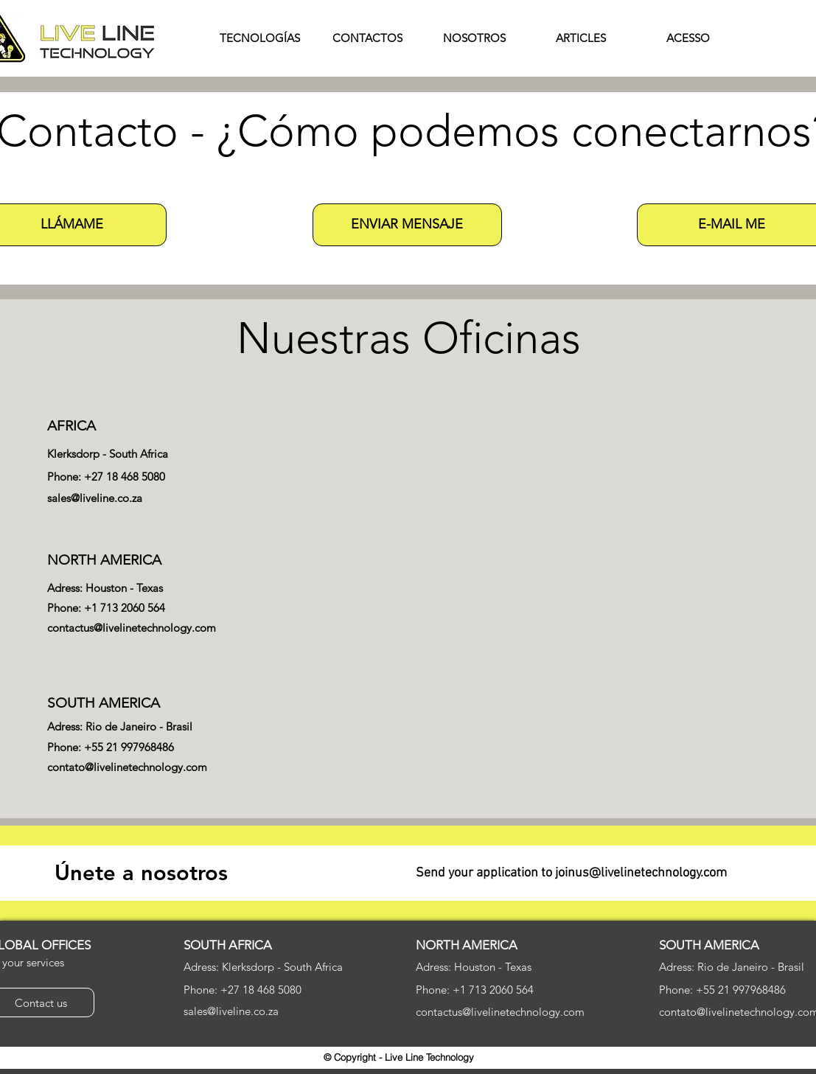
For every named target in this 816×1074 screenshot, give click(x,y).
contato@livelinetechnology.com (127, 767)
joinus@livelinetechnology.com (641, 873)
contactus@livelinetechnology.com (131, 628)
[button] (407, 224)
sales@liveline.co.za (94, 498)
